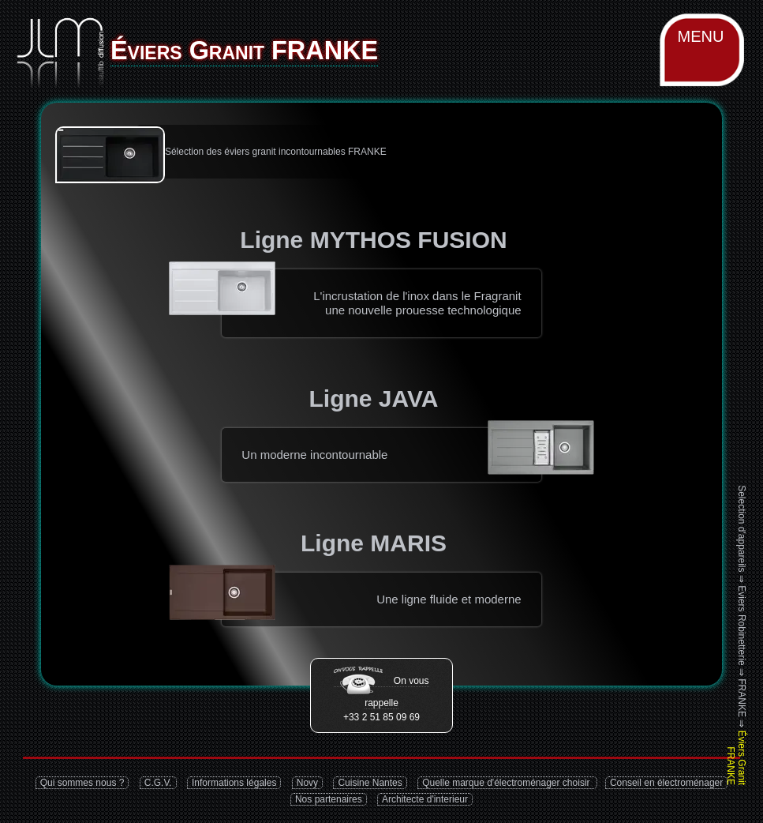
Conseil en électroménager (666, 782)
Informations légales (234, 782)
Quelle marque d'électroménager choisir (507, 782)
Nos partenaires (328, 799)
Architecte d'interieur (425, 799)
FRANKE (741, 697)
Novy (307, 782)
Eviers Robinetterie (741, 625)
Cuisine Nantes (370, 782)
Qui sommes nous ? (82, 782)
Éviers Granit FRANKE (736, 758)
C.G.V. (158, 782)
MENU (701, 36)
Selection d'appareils (741, 528)
